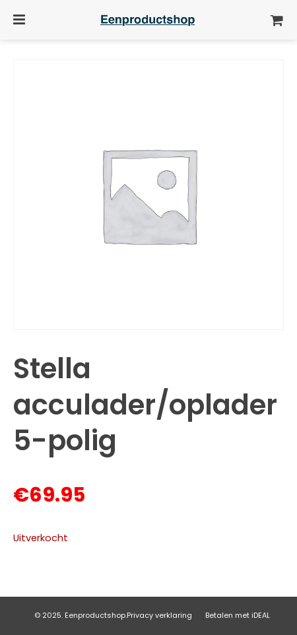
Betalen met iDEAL (237, 615)
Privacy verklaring (159, 615)
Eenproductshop (95, 615)
